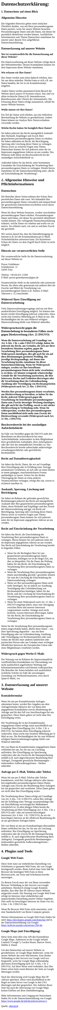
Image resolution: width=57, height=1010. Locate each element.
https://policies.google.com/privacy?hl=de (21, 925)
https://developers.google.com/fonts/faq (26, 920)
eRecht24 (13, 1006)
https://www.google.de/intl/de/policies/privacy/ (24, 1001)
